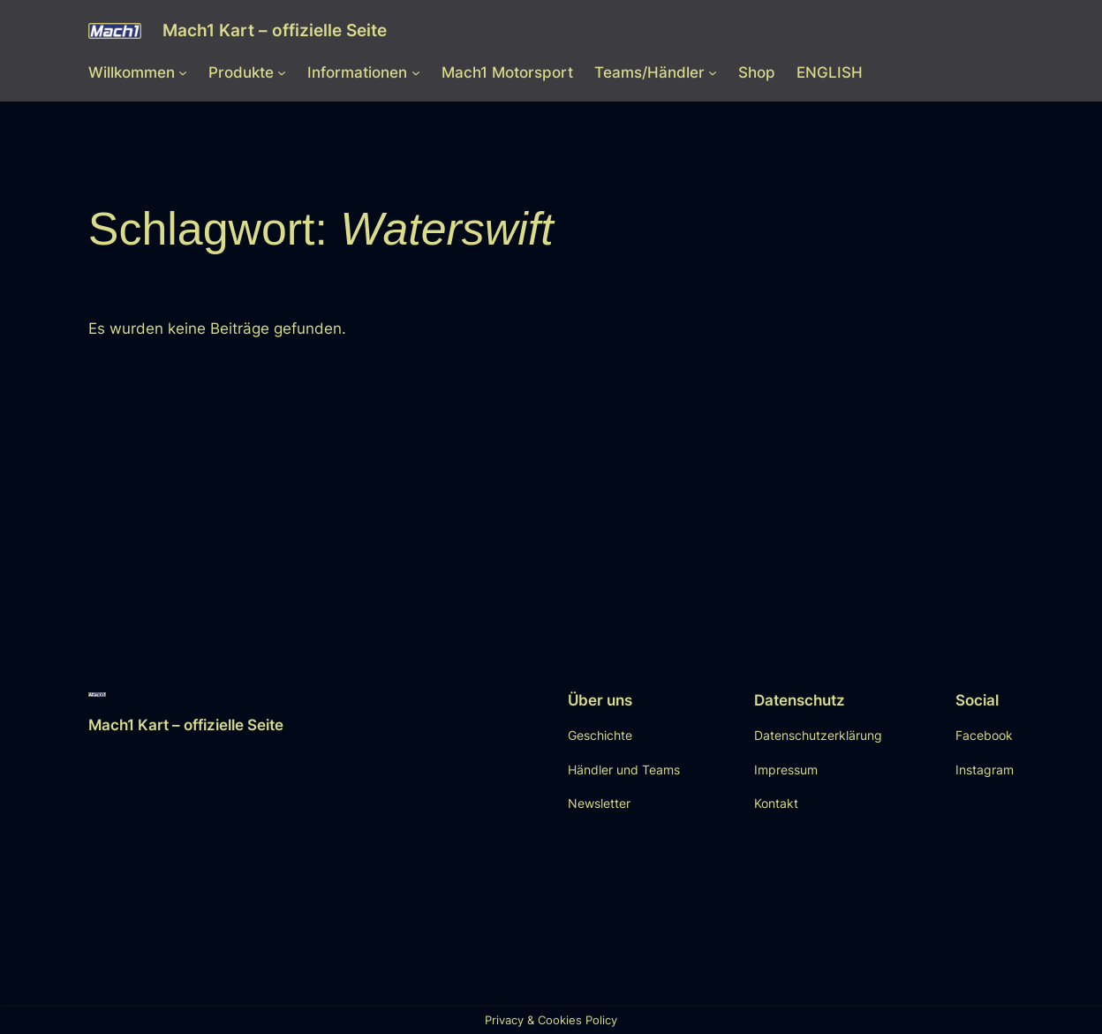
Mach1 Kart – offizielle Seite (274, 30)
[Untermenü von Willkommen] (182, 72)
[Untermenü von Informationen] (415, 72)
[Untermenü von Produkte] (281, 72)
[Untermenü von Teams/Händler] (712, 72)
